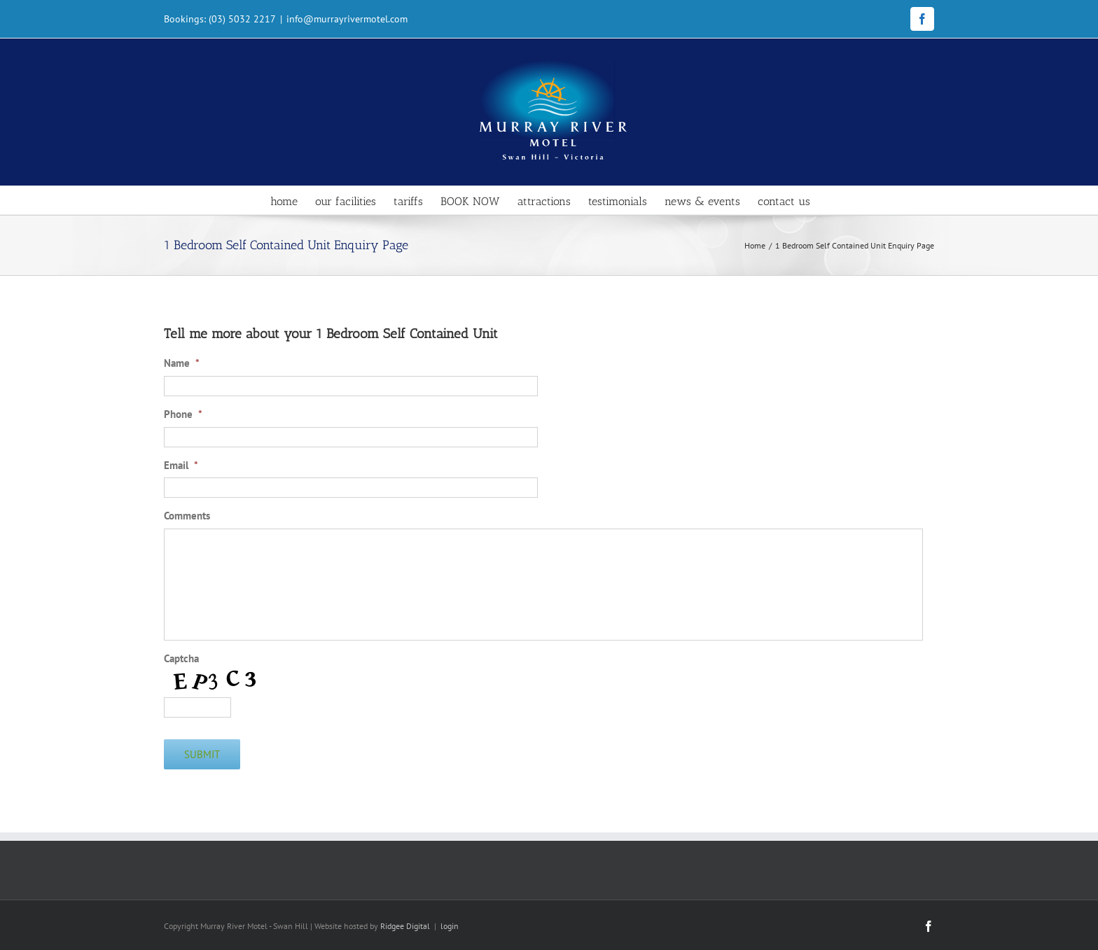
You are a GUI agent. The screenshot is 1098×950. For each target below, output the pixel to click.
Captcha (181, 658)
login (449, 926)
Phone (183, 414)
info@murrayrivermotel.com (347, 19)
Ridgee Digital (405, 926)
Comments (187, 515)
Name (182, 363)
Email (181, 465)
